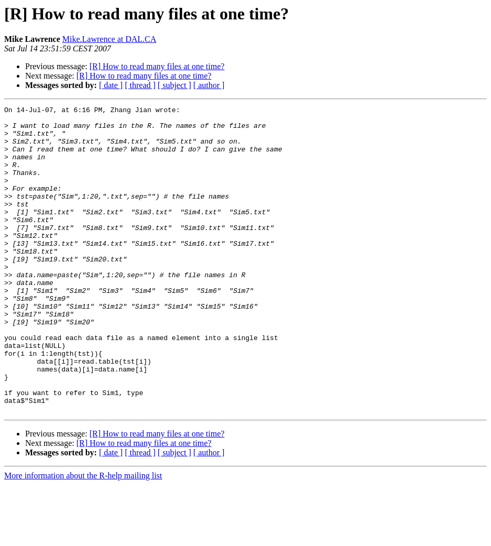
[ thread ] (140, 85)
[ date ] (111, 85)
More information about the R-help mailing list (83, 536)
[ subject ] (174, 85)
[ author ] (209, 85)
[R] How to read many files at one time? (157, 66)
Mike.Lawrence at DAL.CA (109, 39)
